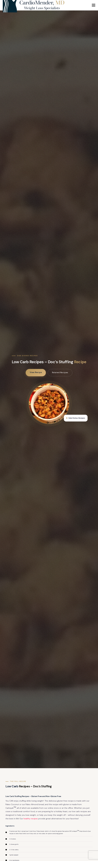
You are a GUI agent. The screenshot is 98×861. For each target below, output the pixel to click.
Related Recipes (60, 372)
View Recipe (36, 372)
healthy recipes (30, 818)
